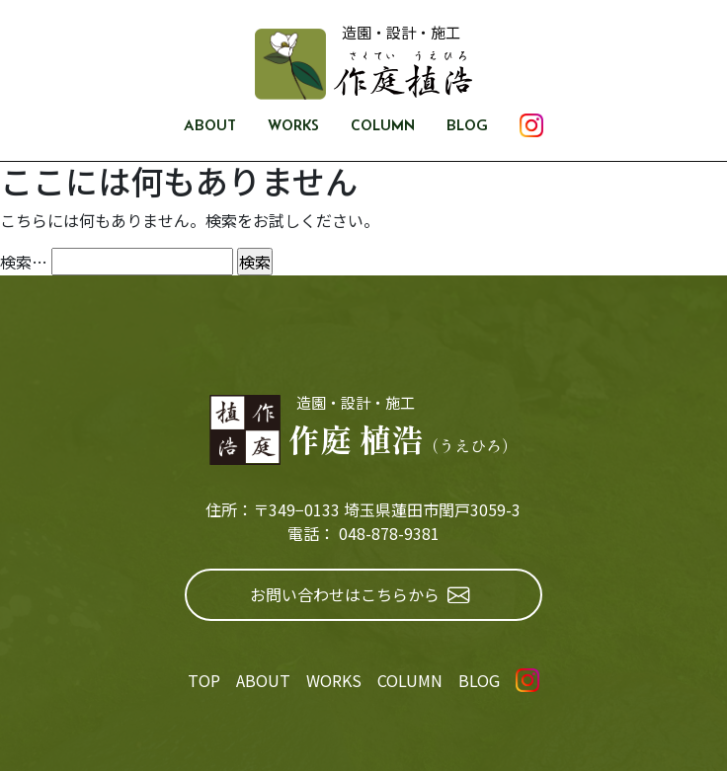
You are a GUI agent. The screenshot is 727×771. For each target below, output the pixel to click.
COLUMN (383, 124)
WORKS (293, 124)
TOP (204, 680)
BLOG (467, 124)
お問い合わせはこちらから (359, 595)
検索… (23, 261)
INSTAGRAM (531, 125)
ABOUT (210, 124)
